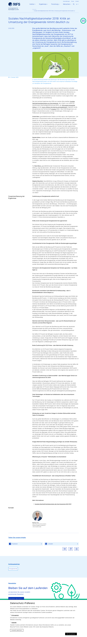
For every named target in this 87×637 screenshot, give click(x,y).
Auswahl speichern (16, 630)
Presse (72, 1)
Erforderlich (15, 615)
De (76, 4)
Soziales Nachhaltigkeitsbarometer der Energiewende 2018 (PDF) (53, 504)
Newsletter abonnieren (15, 598)
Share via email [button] (65, 549)
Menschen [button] (66, 4)
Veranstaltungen (66, 1)
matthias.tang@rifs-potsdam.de (38, 525)
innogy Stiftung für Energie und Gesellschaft (54, 107)
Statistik (14, 622)
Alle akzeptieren (71, 634)
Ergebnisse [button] (42, 4)
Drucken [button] (76, 549)
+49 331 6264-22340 (36, 526)
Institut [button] (32, 4)
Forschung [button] (54, 4)
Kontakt (77, 1)
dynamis (53, 109)
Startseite (34, 9)
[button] (71, 549)
